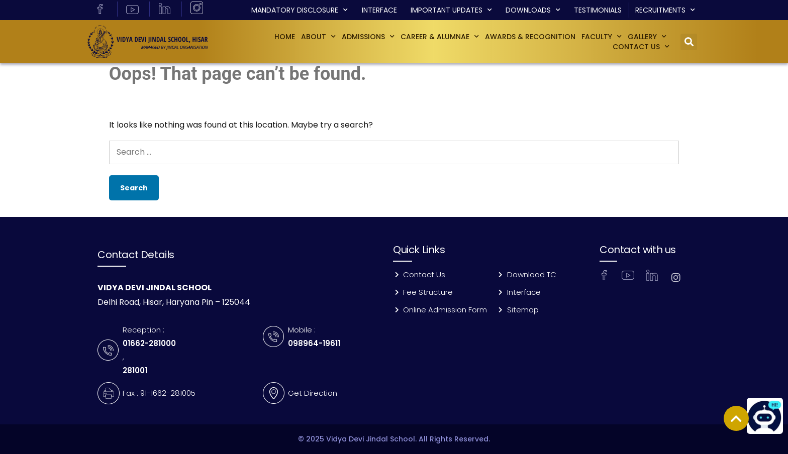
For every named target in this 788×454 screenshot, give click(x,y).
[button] (688, 42)
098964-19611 (314, 343)
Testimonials (598, 10)
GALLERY (647, 37)
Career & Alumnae (440, 37)
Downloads (533, 10)
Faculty (601, 37)
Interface (379, 10)
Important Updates (451, 10)
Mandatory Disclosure (299, 10)
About (318, 37)
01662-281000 (149, 343)
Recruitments (665, 10)
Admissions (368, 37)
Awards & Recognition (530, 37)
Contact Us (641, 47)
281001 (135, 370)
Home (284, 37)
